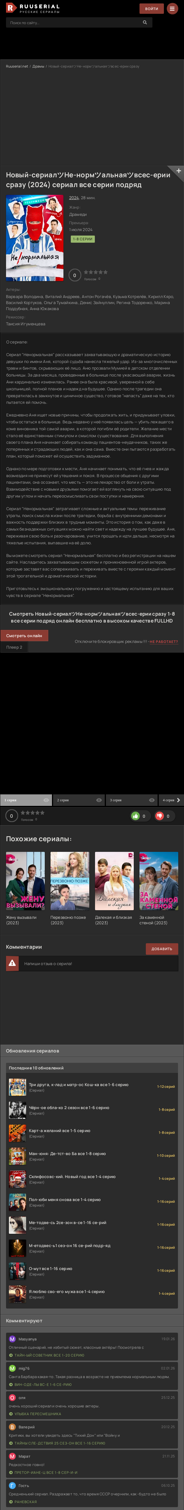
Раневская (23, 1501)
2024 (74, 197)
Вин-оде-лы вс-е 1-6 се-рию (40, 1384)
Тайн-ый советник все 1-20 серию (46, 1355)
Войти (151, 8)
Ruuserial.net (17, 66)
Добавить (162, 948)
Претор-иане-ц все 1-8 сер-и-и (43, 1472)
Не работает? (164, 641)
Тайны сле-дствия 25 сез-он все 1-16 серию (57, 1443)
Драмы (38, 66)
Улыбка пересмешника (35, 1413)
